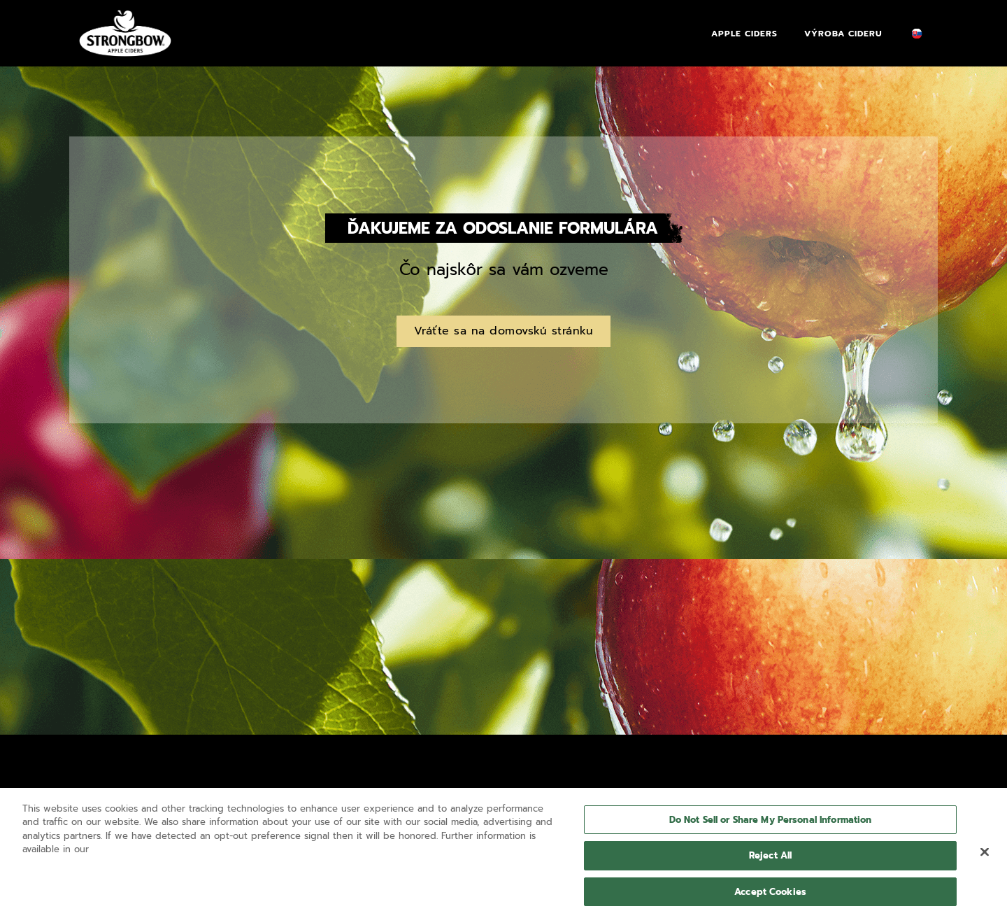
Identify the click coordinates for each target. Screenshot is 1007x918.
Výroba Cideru (843, 33)
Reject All (770, 859)
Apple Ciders (744, 33)
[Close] (984, 855)
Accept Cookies (770, 896)
